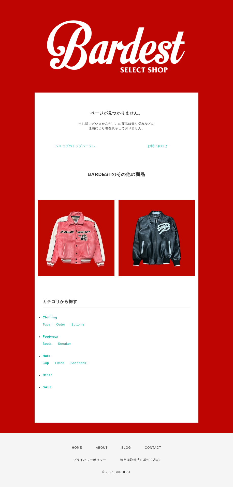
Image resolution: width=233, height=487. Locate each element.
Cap (46, 363)
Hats (46, 356)
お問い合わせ (158, 146)
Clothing (50, 317)
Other (47, 375)
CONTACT (153, 447)
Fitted (59, 363)
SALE (47, 387)
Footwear (50, 336)
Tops (46, 324)
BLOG (126, 447)
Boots (47, 344)
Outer (60, 324)
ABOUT (102, 447)
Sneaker (64, 344)
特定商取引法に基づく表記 (140, 460)
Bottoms (77, 324)
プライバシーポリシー (89, 460)
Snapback (78, 363)
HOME (77, 447)
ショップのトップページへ (75, 146)
